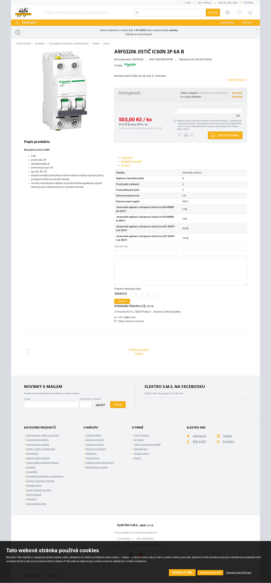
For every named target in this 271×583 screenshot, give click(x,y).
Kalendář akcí (140, 449)
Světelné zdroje (33, 485)
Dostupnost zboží (95, 444)
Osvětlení (30, 467)
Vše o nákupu (204, 2)
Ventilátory (31, 499)
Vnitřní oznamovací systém (147, 444)
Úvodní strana (23, 43)
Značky (227, 436)
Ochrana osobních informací (100, 462)
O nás (188, 2)
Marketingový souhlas (97, 467)
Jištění (96, 43)
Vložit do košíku (228, 135)
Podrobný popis (235, 79)
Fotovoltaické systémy (37, 440)
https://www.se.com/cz (131, 321)
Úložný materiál (33, 494)
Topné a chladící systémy (38, 490)
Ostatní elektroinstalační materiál (42, 462)
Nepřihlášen (227, 22)
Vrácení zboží (92, 458)
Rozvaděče (31, 472)
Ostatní (139, 353)
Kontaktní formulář (131, 161)
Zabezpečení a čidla (36, 503)
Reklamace (91, 453)
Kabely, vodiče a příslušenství (40, 449)
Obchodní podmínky (96, 449)
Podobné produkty (139, 349)
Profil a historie (141, 435)
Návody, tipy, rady (227, 2)
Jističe (106, 43)
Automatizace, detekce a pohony (42, 435)
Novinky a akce (141, 453)
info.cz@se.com (127, 317)
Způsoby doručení (95, 440)
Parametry (127, 157)
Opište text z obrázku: (90, 399)
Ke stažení (139, 440)
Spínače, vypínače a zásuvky (40, 481)
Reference (199, 436)
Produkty (30, 22)
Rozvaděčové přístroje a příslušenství (68, 43)
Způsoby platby (93, 435)
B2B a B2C (199, 441)
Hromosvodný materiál (37, 444)
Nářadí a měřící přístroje (38, 458)
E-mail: (27, 399)
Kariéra (137, 458)
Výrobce (125, 165)
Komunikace (32, 453)
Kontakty (248, 2)
